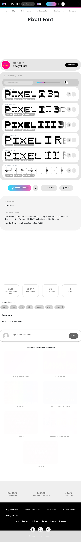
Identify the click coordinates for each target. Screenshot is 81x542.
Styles (14, 11)
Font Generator (41, 11)
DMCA (53, 521)
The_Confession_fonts (60, 406)
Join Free (73, 4)
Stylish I (40, 466)
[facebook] (32, 529)
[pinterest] (48, 529)
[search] (28, 4)
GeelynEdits (20, 66)
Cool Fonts (52, 510)
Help (17, 521)
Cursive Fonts (69, 510)
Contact (71, 65)
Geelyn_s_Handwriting (60, 436)
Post (73, 336)
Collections (26, 11)
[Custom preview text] (18, 83)
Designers (73, 11)
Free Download (20, 188)
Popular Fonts (12, 510)
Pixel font (20, 216)
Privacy (35, 521)
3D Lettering (60, 376)
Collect (49, 188)
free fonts (13, 496)
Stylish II (20, 436)
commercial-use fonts (41, 496)
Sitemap (62, 521)
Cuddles (20, 406)
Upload (51, 4)
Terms (44, 521)
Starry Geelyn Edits (21, 376)
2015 (11, 288)
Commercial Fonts (32, 510)
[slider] (44, 82)
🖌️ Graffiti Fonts (58, 11)
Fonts (6, 11)
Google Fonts (12, 515)
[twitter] (40, 529)
